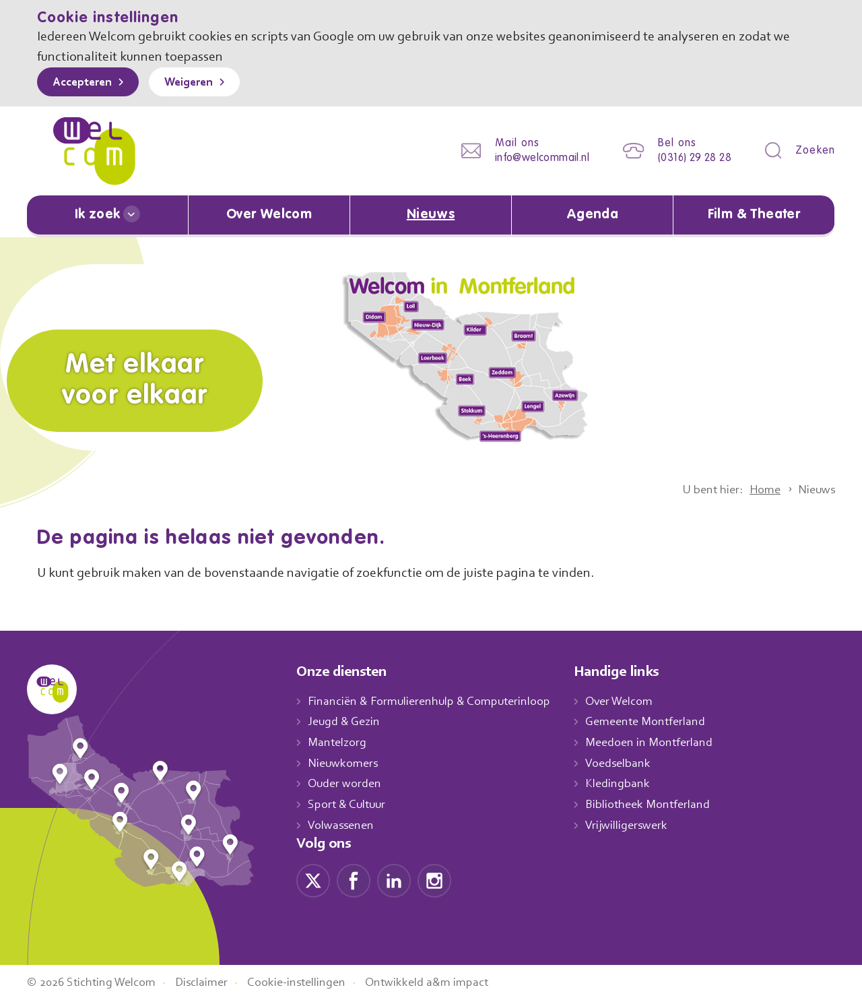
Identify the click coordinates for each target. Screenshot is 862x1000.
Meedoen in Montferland (663, 742)
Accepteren (86, 83)
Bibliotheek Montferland (661, 804)
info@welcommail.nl (531, 158)
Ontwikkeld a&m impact (447, 982)
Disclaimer (212, 982)
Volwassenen (343, 825)
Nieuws (430, 215)
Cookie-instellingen (312, 982)
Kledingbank (631, 783)
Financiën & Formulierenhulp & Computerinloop (435, 701)
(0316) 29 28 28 (691, 158)
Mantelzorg (338, 742)
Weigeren (198, 83)
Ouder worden (346, 783)
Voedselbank (632, 763)
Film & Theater (754, 215)
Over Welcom (269, 215)
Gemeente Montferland (660, 721)
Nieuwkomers (344, 763)
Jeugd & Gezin (347, 721)
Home (759, 489)
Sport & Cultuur (349, 804)
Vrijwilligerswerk (641, 825)
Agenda (592, 215)
